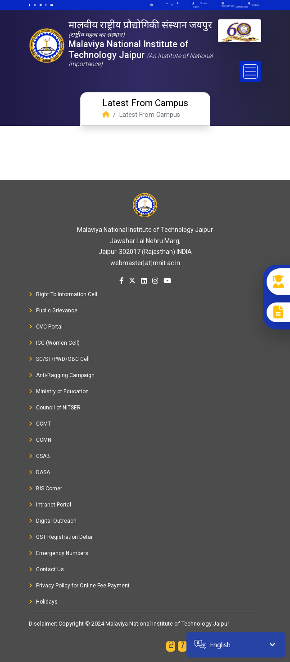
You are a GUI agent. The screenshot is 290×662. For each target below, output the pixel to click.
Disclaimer (42, 623)
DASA (39, 472)
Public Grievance (53, 310)
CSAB (39, 456)
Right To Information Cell (63, 294)
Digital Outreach (53, 521)
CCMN (40, 440)
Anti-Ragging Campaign (62, 375)
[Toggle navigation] (250, 71)
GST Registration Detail (61, 537)
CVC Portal (46, 327)
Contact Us (46, 569)
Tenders (254, 5)
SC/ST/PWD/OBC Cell (59, 359)
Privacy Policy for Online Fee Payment (79, 585)
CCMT (40, 424)
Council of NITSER (55, 407)
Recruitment (228, 4)
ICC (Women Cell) (54, 343)
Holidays (43, 602)
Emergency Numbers (58, 553)
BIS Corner (45, 488)
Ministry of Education (59, 391)
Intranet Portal (50, 505)
